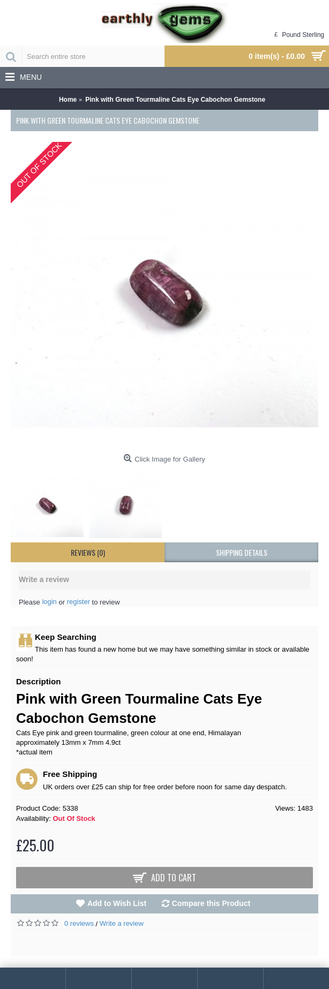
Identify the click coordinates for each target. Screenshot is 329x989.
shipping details (241, 552)
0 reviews (79, 923)
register (78, 602)
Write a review (122, 923)
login (49, 602)
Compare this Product (211, 903)
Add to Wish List (116, 903)
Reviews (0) (88, 552)
